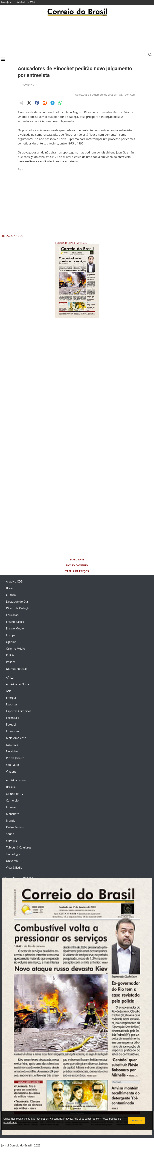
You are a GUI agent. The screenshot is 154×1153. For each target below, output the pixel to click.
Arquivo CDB (30, 85)
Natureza (12, 745)
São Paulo (12, 765)
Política (11, 662)
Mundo (10, 821)
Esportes (12, 704)
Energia (11, 698)
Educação (12, 615)
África (10, 677)
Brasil (9, 588)
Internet (11, 807)
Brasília (11, 787)
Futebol (11, 724)
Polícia (10, 655)
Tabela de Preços (77, 571)
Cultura (11, 595)
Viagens (11, 771)
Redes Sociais (15, 827)
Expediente (76, 559)
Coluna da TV (14, 794)
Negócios (12, 751)
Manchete (12, 814)
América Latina (16, 780)
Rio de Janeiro (15, 758)
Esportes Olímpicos (18, 711)
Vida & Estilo (14, 868)
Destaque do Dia (17, 602)
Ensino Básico (15, 622)
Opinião (11, 642)
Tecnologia (13, 854)
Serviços (11, 841)
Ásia (8, 691)
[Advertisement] (77, 36)
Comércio (12, 800)
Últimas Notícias (16, 669)
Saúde (10, 834)
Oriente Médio (15, 649)
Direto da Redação (18, 608)
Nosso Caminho (77, 565)
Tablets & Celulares (18, 847)
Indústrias (12, 731)
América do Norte (17, 684)
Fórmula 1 (12, 718)
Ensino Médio (15, 628)
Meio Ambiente (16, 738)
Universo (12, 861)
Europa (11, 635)
